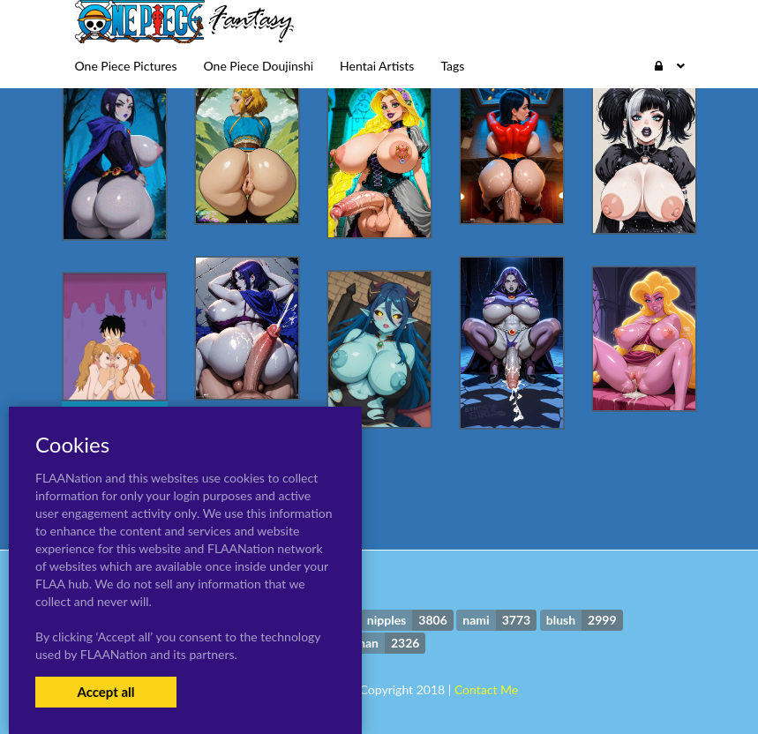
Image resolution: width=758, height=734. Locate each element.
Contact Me (486, 689)
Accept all (105, 692)
